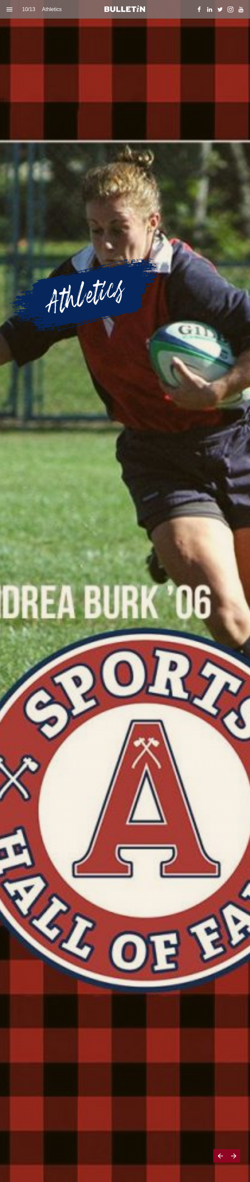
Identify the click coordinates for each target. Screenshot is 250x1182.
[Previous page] (220, 1155)
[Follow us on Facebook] (199, 9)
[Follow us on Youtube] (240, 9)
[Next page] (233, 1155)
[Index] (9, 9)
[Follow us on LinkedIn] (209, 9)
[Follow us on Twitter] (220, 9)
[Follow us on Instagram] (230, 9)
